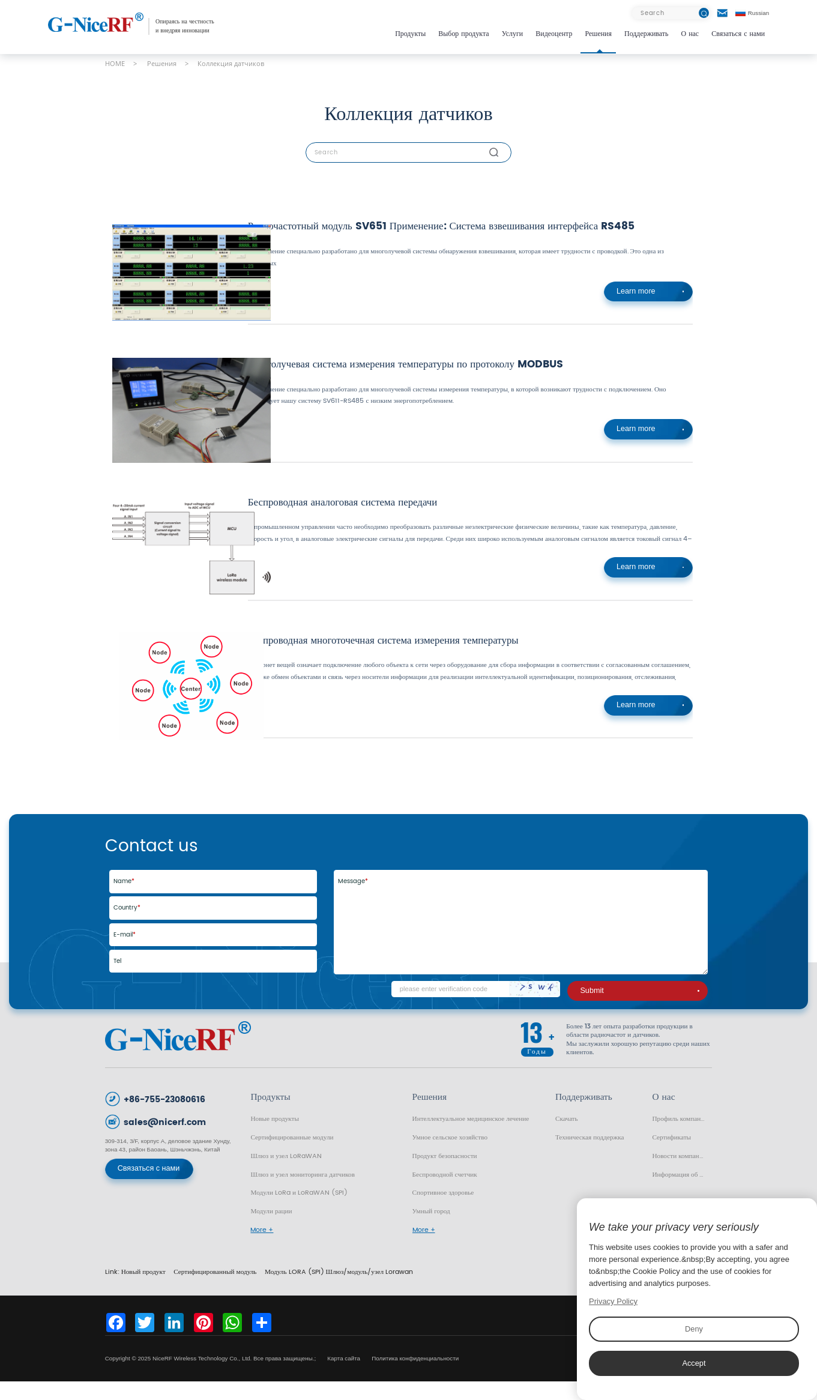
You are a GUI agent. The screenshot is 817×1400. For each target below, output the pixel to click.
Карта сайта (344, 1377)
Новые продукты (274, 1137)
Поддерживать (646, 34)
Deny (694, 1328)
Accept (694, 1363)
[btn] (704, 13)
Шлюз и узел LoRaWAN (285, 1174)
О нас (690, 34)
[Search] (671, 13)
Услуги (512, 34)
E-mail (124, 953)
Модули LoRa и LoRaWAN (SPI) (298, 1211)
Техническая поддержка (589, 1156)
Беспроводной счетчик (444, 1193)
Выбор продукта (463, 34)
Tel (117, 980)
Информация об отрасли (682, 1193)
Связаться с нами (738, 34)
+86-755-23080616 (164, 1118)
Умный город (431, 1230)
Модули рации (271, 1230)
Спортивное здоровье (443, 1211)
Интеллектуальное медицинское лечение (470, 1137)
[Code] (475, 1008)
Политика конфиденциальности (415, 1377)
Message (353, 900)
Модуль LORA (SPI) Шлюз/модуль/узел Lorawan (339, 1290)
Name (123, 900)
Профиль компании (680, 1137)
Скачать (566, 1137)
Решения (598, 34)
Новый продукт (143, 1290)
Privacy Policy (613, 1301)
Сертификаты (671, 1156)
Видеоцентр (553, 34)
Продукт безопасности (444, 1174)
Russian (752, 13)
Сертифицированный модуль (214, 1290)
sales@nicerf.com (165, 1141)
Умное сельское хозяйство (449, 1156)
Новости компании (679, 1174)
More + (261, 1248)
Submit (639, 1009)
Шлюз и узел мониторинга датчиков (302, 1193)
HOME (115, 63)
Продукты (410, 34)
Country (126, 926)
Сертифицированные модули (291, 1156)
